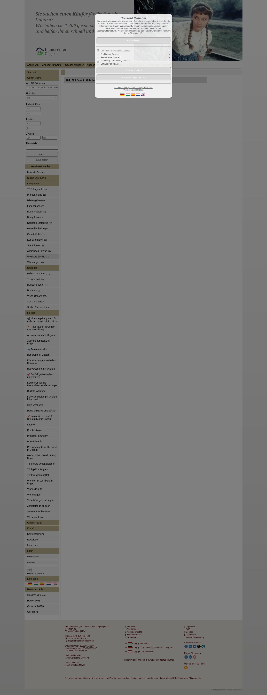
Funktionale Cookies (110, 54)
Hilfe (141, 33)
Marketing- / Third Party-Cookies (115, 60)
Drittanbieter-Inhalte (110, 64)
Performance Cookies (110, 57)
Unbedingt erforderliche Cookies (115, 51)
